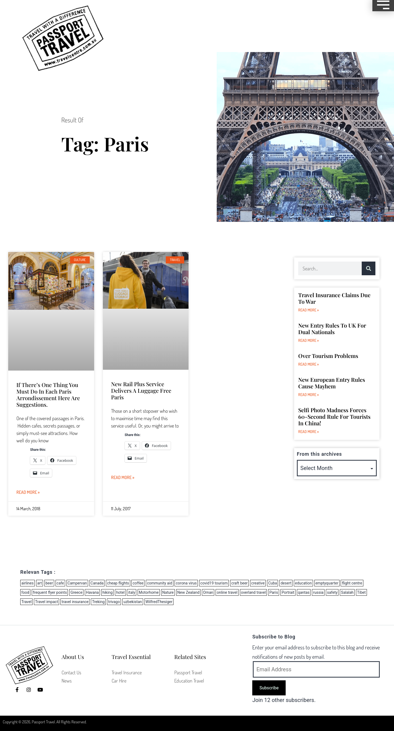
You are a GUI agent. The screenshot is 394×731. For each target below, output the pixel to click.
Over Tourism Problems (328, 355)
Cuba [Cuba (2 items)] (272, 583)
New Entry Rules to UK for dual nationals (332, 329)
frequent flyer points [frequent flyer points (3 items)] (50, 592)
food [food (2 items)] (25, 592)
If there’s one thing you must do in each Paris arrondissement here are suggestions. (48, 394)
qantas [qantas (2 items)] (304, 592)
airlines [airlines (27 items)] (27, 583)
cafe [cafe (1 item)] (60, 583)
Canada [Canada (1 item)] (97, 583)
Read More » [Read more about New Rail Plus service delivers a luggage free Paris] (122, 477)
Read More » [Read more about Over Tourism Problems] (308, 364)
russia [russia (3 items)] (318, 592)
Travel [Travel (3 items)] (26, 602)
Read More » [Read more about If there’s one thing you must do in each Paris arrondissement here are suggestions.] (28, 492)
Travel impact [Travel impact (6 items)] (46, 602)
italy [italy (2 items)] (131, 592)
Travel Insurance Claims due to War (334, 298)
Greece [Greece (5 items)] (76, 592)
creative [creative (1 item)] (258, 583)
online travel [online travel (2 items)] (227, 592)
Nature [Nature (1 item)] (168, 592)
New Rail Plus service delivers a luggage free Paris (141, 390)
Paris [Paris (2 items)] (273, 592)
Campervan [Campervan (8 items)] (77, 583)
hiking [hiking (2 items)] (107, 592)
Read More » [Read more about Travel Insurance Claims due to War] (308, 310)
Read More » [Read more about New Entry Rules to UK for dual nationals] (308, 340)
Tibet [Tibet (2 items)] (361, 592)
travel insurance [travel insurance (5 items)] (75, 602)
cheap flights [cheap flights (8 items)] (118, 583)
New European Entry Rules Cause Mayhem (331, 383)
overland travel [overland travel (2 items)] (253, 592)
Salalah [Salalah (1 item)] (347, 592)
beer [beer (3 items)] (49, 583)
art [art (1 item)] (39, 583)
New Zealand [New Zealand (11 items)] (188, 592)
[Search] (368, 268)
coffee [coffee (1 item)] (137, 583)
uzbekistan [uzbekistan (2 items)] (132, 602)
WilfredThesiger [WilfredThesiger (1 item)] (159, 602)
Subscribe (269, 687)
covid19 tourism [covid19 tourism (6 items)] (214, 583)
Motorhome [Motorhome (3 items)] (149, 592)
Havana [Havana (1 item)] (92, 592)
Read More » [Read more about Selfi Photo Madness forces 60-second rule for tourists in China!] (308, 431)
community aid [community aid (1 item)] (159, 583)
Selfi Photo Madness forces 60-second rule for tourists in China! (334, 416)
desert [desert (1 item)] (285, 583)
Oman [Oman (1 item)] (208, 592)
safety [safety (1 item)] (332, 592)
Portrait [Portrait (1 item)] (288, 592)
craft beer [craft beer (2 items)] (239, 583)
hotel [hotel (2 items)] (120, 592)
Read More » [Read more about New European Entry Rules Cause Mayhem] (308, 394)
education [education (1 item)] (303, 583)
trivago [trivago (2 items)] (114, 602)
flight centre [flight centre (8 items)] (352, 583)
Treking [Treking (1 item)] (98, 602)
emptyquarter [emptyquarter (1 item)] (326, 583)
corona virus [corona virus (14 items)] (186, 583)
